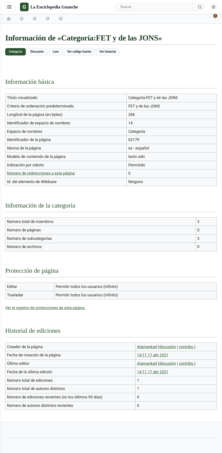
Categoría (15, 51)
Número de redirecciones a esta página (41, 173)
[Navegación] (10, 7)
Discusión (37, 51)
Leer (56, 51)
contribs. (186, 346)
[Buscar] (160, 7)
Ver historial (108, 51)
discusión (167, 346)
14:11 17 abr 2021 (152, 355)
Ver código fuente (79, 51)
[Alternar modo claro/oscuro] (213, 7)
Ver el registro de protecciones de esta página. (45, 307)
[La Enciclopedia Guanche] (49, 7)
